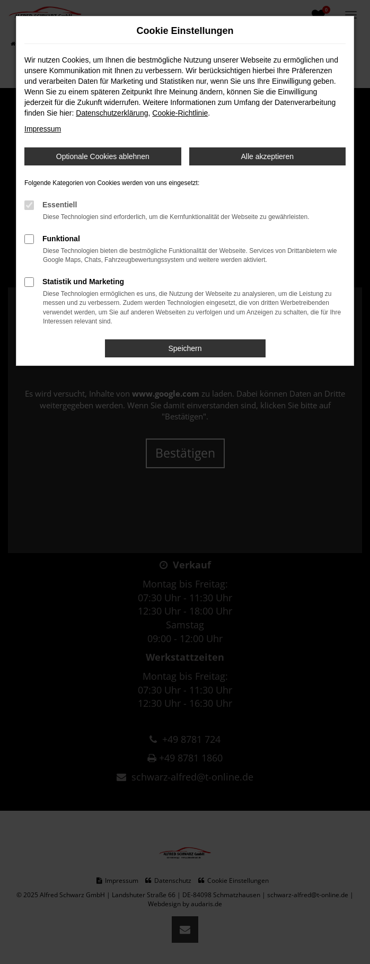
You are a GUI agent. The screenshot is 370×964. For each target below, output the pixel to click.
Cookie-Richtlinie (180, 113)
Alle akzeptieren (267, 156)
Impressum (42, 129)
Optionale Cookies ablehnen (102, 156)
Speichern (184, 348)
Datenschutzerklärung (112, 113)
